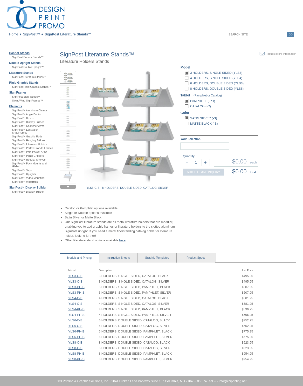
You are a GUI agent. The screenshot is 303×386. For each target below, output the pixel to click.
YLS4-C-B (75, 298)
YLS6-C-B (75, 320)
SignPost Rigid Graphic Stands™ (31, 86)
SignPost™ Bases (23, 118)
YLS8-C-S (75, 348)
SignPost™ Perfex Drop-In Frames (32, 148)
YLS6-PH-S (76, 337)
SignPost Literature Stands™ (68, 34)
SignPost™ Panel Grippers (28, 155)
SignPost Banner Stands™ (28, 57)
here (122, 240)
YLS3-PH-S (76, 292)
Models (79, 257)
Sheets (118, 257)
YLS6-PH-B (76, 331)
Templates (157, 257)
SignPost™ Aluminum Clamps (30, 110)
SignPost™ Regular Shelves (29, 159)
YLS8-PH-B (76, 353)
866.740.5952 (206, 381)
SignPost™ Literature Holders (29, 144)
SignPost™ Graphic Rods (27, 136)
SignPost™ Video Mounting (28, 177)
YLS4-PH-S (76, 315)
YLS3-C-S (75, 281)
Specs (195, 257)
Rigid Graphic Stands (24, 82)
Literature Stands (21, 72)
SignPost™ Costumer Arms (28, 125)
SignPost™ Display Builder (28, 122)
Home (13, 34)
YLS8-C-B (75, 342)
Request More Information (281, 53)
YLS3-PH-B (76, 287)
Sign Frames (18, 92)
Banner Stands (19, 53)
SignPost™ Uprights (24, 174)
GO (291, 34)
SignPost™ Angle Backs (26, 114)
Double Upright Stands (25, 63)
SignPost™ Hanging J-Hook (28, 140)
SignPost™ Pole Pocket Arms (29, 151)
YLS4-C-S (75, 303)
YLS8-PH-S (76, 359)
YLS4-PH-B (76, 309)
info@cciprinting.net (232, 381)
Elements (15, 106)
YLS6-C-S (75, 326)
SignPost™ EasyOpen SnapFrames (25, 131)
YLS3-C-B (75, 276)
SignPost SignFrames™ (26, 96)
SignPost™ (31, 34)
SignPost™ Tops (22, 170)
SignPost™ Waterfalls (25, 181)
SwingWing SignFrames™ (27, 100)
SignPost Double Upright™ (28, 67)
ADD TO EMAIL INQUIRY (203, 172)
